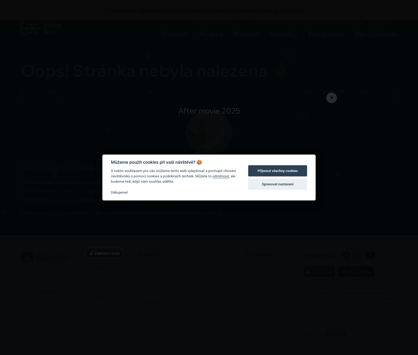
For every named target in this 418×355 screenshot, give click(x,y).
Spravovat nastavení (278, 184)
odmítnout (220, 176)
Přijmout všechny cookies (278, 171)
